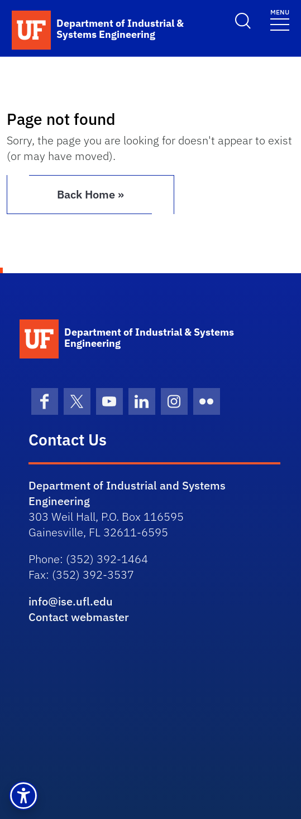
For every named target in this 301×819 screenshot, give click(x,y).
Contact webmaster (78, 616)
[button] (23, 795)
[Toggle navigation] (279, 19)
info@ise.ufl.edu (70, 601)
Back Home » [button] (90, 194)
